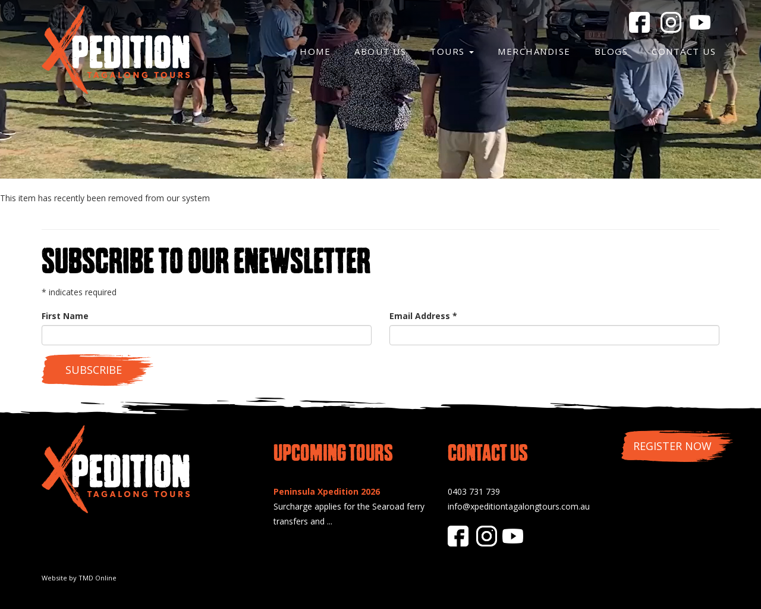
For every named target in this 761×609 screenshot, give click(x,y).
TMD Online (97, 577)
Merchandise (534, 51)
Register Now (672, 446)
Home (315, 51)
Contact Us (684, 51)
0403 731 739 (474, 491)
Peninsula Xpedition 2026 (326, 491)
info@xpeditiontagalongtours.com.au (519, 506)
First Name (65, 315)
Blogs (611, 51)
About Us (380, 51)
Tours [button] (452, 51)
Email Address (423, 315)
